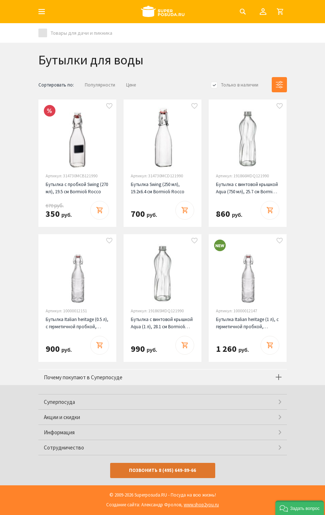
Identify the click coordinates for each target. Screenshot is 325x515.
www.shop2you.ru (201, 505)
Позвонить (162, 470)
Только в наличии (239, 85)
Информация (59, 432)
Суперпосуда (59, 401)
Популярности (100, 85)
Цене (131, 85)
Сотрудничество (64, 447)
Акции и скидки (62, 417)
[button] (299, 508)
